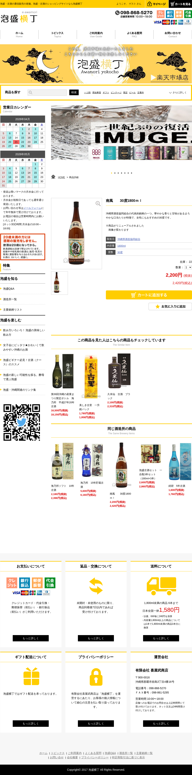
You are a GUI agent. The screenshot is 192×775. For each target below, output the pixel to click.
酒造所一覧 (10, 299)
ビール (132, 92)
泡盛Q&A (8, 288)
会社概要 (72, 757)
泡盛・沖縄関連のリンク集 (19, 389)
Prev (57, 459)
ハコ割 (87, 92)
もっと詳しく (31, 638)
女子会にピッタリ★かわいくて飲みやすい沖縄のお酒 (23, 347)
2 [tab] (115, 172)
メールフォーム (32, 208)
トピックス (58, 753)
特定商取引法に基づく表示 (128, 757)
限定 (125, 92)
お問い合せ (57, 757)
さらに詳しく (180, 92)
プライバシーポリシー (95, 757)
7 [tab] (131, 172)
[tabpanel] (121, 132)
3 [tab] (118, 172)
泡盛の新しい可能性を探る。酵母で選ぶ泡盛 (23, 377)
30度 (120, 252)
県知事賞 (96, 92)
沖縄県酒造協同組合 (128, 239)
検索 (74, 92)
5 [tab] (124, 172)
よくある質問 (93, 753)
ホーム (43, 753)
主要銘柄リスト (12, 309)
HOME (61, 177)
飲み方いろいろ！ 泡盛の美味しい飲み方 (24, 332)
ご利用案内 (75, 753)
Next (186, 459)
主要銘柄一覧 (144, 753)
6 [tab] (128, 172)
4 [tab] (121, 172)
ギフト (106, 92)
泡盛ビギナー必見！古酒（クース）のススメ (22, 362)
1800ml (121, 245)
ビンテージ (116, 92)
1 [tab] (111, 172)
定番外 (140, 92)
